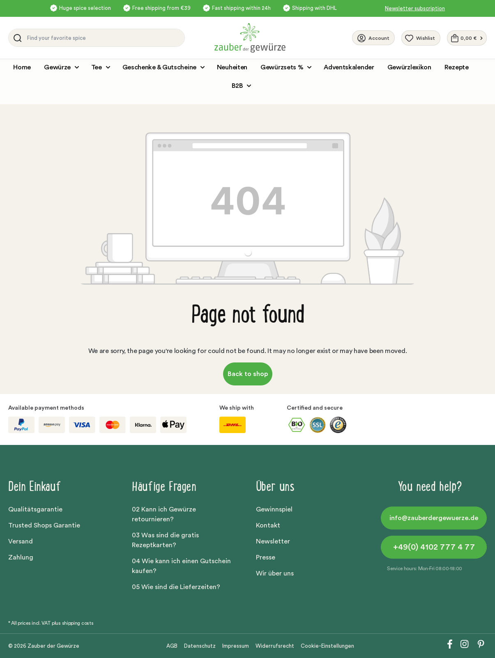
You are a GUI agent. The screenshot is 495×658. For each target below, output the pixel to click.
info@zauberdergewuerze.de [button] (433, 518)
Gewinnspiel (274, 509)
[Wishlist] (420, 38)
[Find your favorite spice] (103, 37)
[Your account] (373, 37)
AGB (171, 646)
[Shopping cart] (467, 38)
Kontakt (268, 525)
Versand (20, 541)
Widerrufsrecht (275, 646)
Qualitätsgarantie (35, 509)
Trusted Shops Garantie (44, 525)
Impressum (235, 646)
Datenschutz (200, 646)
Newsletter (273, 541)
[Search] (16, 37)
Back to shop (248, 374)
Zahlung (20, 557)
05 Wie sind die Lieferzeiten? (176, 587)
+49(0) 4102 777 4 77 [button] (434, 547)
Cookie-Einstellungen (327, 646)
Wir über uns (275, 573)
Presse (265, 557)
